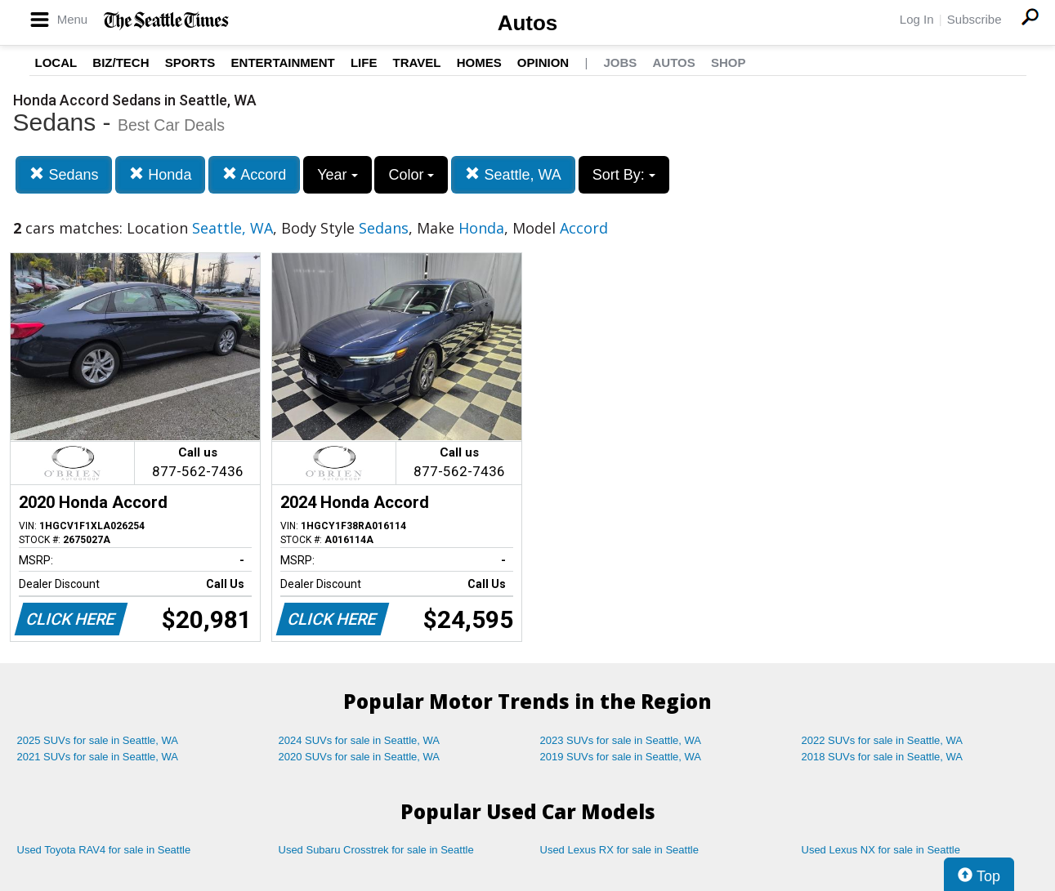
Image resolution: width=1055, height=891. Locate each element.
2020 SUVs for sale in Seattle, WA (359, 757)
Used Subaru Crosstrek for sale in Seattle (376, 850)
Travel (417, 62)
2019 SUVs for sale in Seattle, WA (621, 757)
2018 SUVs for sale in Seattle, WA (882, 757)
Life (364, 62)
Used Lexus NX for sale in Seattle (881, 850)
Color (411, 175)
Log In (917, 19)
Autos (528, 23)
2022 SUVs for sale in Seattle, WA (882, 740)
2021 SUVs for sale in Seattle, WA (98, 757)
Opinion (543, 62)
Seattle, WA (513, 174)
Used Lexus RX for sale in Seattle (619, 850)
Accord (254, 174)
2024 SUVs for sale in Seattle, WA (359, 740)
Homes (479, 62)
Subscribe (974, 19)
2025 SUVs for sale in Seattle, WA (98, 740)
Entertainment (283, 62)
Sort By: (623, 175)
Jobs (620, 62)
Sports (190, 62)
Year (337, 175)
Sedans (63, 174)
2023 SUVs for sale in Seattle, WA (621, 740)
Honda (160, 174)
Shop (728, 62)
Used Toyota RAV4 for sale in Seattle (104, 850)
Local (56, 62)
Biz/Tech (120, 62)
